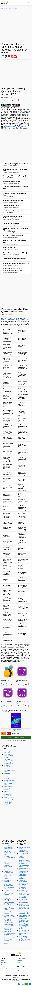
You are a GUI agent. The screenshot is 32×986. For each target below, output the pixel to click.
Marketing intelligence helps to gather (9, 908)
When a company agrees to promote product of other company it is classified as (9, 893)
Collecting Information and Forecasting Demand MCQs (8, 761)
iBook (3, 733)
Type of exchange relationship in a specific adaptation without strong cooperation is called (9, 875)
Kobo (8, 733)
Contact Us (4, 969)
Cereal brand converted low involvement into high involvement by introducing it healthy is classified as (9, 850)
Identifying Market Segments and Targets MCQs (9, 802)
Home (3, 960)
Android (19, 968)
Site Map (3, 962)
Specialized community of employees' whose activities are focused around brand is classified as (9, 884)
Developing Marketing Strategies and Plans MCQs (8, 793)
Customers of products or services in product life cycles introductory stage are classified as (24, 907)
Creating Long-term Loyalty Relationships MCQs (9, 782)
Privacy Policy (5, 964)
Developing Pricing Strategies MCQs (9, 798)
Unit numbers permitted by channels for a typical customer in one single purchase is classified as (9, 901)
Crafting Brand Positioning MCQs (9, 774)
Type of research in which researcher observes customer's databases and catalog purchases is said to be (9, 865)
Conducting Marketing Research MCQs (9, 770)
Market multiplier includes (8, 912)
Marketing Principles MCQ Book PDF (11, 730)
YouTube (19, 964)
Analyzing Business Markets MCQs (9, 751)
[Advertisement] (16, 26)
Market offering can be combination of (24, 916)
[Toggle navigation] (29, 2)
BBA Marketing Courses (9, 8)
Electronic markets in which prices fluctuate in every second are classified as (9, 940)
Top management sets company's (24, 866)
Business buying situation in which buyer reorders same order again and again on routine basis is (24, 894)
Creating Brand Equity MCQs (8, 777)
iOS (18, 970)
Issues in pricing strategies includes (24, 912)
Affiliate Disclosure (6, 967)
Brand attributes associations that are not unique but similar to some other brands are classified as (9, 926)
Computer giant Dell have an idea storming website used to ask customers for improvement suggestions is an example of (24, 873)
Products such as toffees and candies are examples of (24, 901)
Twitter (18, 962)
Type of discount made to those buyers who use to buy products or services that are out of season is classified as (24, 884)
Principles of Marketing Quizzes (13, 126)
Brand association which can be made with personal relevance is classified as (9, 918)
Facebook (19, 960)
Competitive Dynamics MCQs (8, 766)
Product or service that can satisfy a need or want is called (24, 932)
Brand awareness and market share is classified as (9, 858)
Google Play (15, 733)
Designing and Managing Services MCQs (9, 788)
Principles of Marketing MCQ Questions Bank (15, 319)
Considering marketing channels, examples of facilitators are (9, 934)
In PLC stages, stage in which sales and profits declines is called (24, 938)
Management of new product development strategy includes (24, 849)
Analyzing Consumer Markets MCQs (9, 756)
